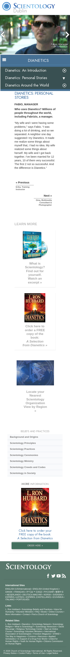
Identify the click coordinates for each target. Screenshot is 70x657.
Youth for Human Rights (31, 641)
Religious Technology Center (29, 629)
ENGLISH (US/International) (18, 589)
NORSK (47, 595)
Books (44, 612)
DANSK (9, 592)
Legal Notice (52, 653)
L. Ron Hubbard (12, 609)
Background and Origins (24, 437)
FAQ (37, 612)
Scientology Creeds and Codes (28, 467)
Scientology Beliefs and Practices (37, 609)
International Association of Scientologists (30, 632)
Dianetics (26, 624)
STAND (56, 634)
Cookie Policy (24, 653)
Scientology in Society (23, 473)
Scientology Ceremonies (24, 455)
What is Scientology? (24, 626)
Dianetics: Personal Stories (26, 78)
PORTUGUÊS (22, 599)
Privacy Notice (10, 653)
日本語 (39, 592)
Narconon (42, 636)
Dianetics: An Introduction (25, 70)
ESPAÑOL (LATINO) (14, 597)
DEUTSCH (27, 595)
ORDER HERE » (35, 545)
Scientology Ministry (22, 461)
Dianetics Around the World (27, 85)
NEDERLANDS (14, 595)
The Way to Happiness (15, 636)
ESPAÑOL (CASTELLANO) (38, 597)
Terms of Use (39, 653)
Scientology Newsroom (46, 626)
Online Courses (56, 612)
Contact (26, 614)
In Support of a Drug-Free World (32, 639)
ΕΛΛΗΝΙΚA (58, 597)
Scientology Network (41, 624)
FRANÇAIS (19, 592)
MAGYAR (37, 595)
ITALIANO (10, 599)
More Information (13, 614)
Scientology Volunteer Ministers (28, 631)
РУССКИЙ (49, 592)
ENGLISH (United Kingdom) (45, 589)
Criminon (32, 636)
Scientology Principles (23, 443)
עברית (30, 591)
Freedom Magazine (42, 634)
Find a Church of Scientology (45, 614)
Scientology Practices (22, 449)
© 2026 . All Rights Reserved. (33, 651)
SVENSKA (57, 595)
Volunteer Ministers (24, 612)
